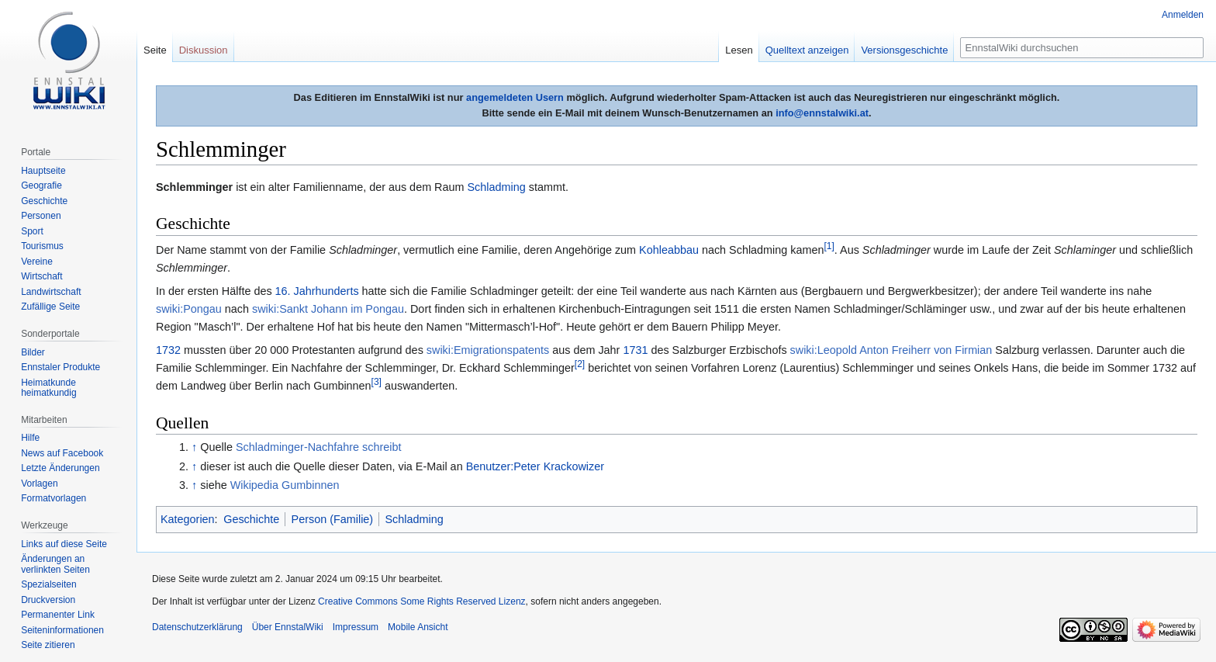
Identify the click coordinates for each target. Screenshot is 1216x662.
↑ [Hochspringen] (194, 447)
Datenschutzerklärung (197, 627)
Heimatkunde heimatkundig (48, 388)
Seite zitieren (47, 644)
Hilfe (30, 437)
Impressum (355, 627)
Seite (155, 50)
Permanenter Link (58, 614)
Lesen (738, 50)
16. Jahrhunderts (317, 291)
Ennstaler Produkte (60, 367)
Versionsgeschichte (904, 50)
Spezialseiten (48, 584)
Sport (32, 231)
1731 (635, 350)
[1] (829, 246)
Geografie (41, 185)
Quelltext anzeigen (807, 50)
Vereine (37, 261)
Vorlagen (39, 483)
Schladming (497, 187)
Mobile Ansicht (417, 627)
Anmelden (1183, 14)
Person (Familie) (333, 519)
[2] (580, 364)
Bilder (33, 352)
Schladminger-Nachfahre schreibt (319, 447)
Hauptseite (43, 170)
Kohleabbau (669, 250)
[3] (376, 382)
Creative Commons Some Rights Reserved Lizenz (421, 601)
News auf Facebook (62, 453)
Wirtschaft (41, 276)
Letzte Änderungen (60, 468)
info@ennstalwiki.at (822, 113)
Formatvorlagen (53, 498)
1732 (168, 350)
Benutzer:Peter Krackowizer (535, 466)
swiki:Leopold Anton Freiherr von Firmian (891, 350)
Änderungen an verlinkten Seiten (55, 564)
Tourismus (42, 246)
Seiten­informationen (62, 630)
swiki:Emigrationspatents (488, 350)
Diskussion (203, 50)
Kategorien (188, 519)
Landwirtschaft (51, 291)
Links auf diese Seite (64, 544)
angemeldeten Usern (515, 97)
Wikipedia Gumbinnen (285, 485)
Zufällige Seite (50, 306)
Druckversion (48, 599)
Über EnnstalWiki (287, 627)
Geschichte (251, 519)
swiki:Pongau (189, 309)
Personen (40, 215)
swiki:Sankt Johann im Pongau (328, 309)
